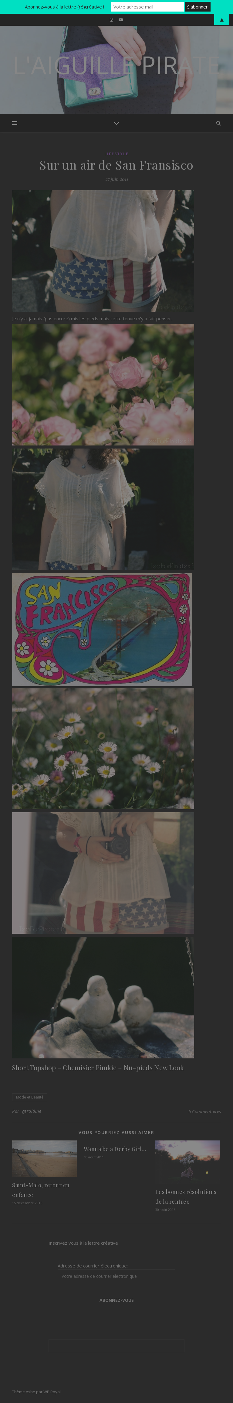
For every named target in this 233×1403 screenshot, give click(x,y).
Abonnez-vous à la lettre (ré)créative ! (64, 7)
